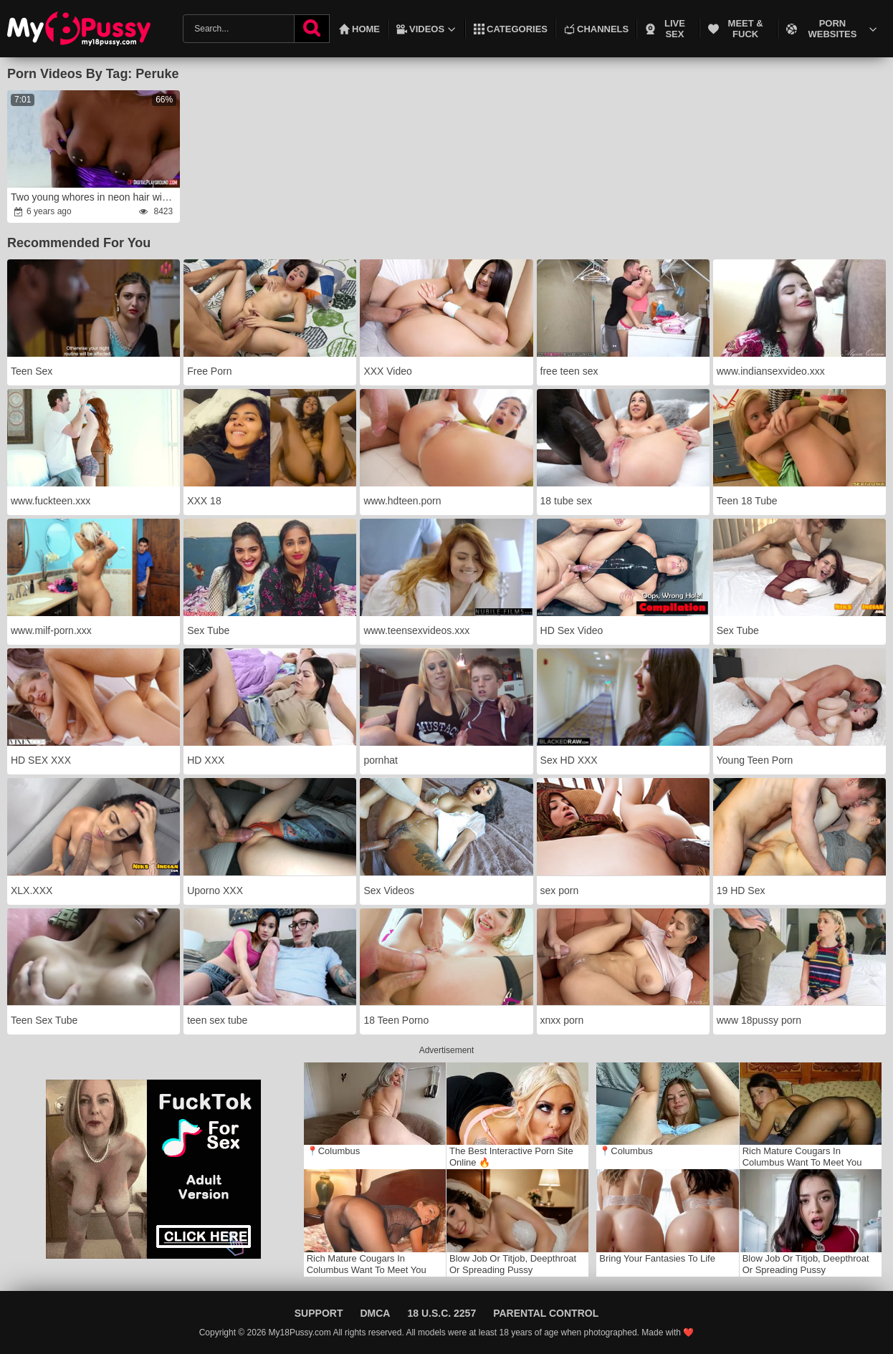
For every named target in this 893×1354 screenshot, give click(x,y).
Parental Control (545, 1313)
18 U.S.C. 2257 (441, 1313)
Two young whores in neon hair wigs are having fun (94, 197)
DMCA (375, 1313)
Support (319, 1313)
